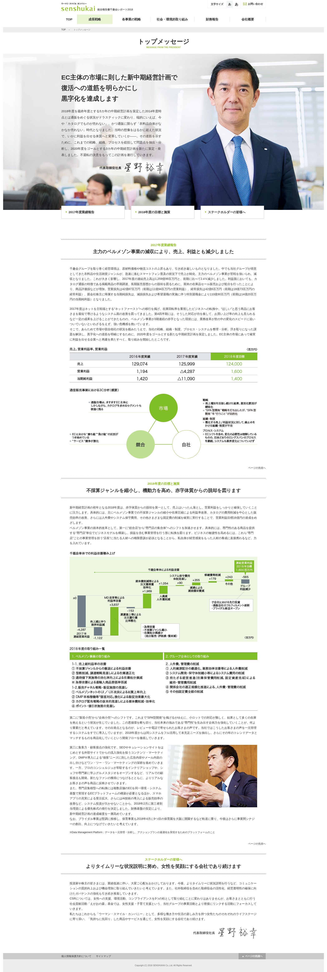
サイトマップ (103, 956)
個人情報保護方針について (76, 956)
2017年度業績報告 (81, 212)
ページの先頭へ (257, 467)
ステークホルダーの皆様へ (226, 212)
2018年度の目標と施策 (154, 212)
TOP (69, 19)
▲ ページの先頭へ (252, 956)
